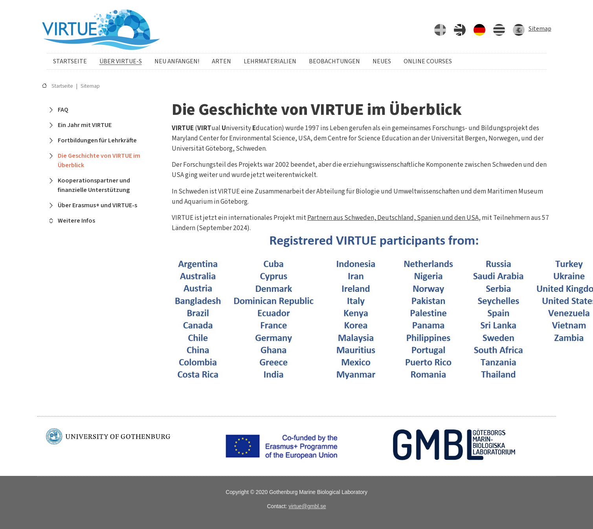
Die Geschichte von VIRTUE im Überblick (99, 160)
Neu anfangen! (176, 61)
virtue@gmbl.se (307, 506)
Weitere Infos (76, 220)
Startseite (70, 61)
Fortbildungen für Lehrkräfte (97, 140)
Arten (221, 61)
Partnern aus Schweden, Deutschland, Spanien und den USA (393, 218)
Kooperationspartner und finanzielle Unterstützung (94, 185)
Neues (382, 61)
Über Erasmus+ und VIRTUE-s (97, 205)
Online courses (428, 61)
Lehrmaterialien (270, 61)
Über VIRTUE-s (120, 61)
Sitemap (540, 28)
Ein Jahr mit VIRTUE (85, 125)
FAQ (63, 109)
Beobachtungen (334, 61)
